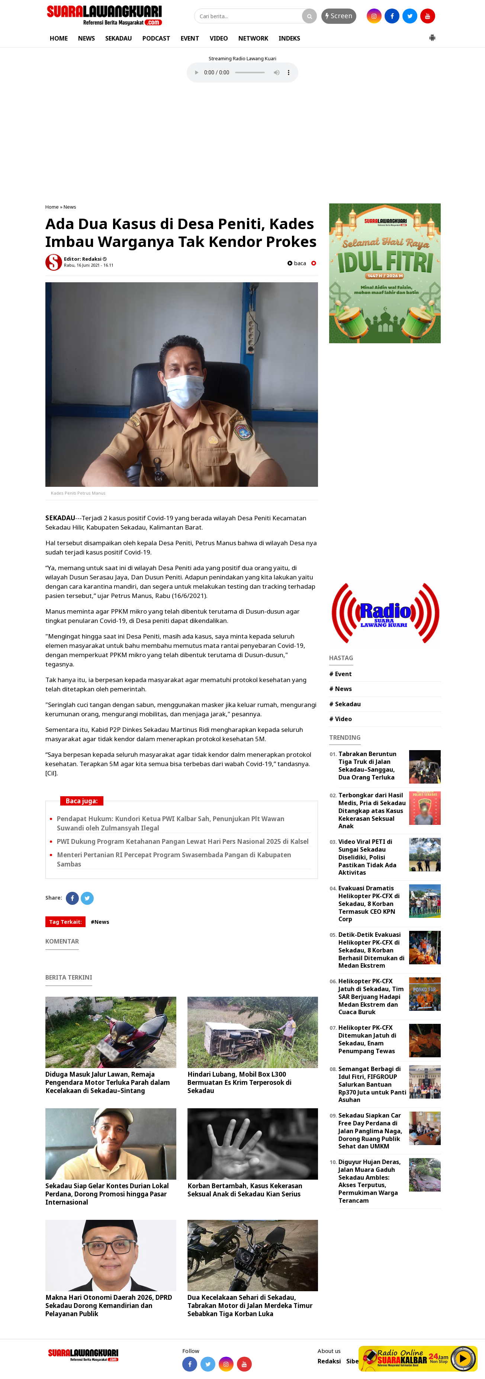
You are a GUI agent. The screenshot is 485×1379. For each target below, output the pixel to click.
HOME (59, 38)
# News (340, 689)
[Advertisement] (242, 144)
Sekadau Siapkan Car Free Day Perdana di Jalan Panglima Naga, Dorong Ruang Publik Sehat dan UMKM (370, 1130)
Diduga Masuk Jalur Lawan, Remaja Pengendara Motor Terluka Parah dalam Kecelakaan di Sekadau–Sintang (107, 1082)
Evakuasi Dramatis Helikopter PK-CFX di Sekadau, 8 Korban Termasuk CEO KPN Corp (369, 903)
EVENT (190, 38)
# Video (340, 719)
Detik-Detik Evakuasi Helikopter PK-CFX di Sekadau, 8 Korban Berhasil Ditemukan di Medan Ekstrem (371, 950)
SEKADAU (118, 38)
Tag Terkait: (65, 921)
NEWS (86, 38)
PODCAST (156, 38)
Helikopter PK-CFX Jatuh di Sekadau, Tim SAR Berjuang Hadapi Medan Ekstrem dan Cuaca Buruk (371, 996)
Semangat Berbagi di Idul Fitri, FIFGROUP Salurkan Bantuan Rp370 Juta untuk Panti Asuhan (372, 1084)
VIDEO (219, 38)
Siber (354, 1361)
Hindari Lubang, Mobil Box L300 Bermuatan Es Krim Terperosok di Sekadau (239, 1082)
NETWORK (253, 38)
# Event (340, 674)
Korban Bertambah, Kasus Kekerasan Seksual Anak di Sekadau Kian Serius (244, 1190)
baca (297, 263)
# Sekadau (345, 704)
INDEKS (289, 38)
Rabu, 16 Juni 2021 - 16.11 (88, 265)
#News (100, 921)
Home (52, 206)
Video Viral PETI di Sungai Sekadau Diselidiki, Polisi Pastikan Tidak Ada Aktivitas (367, 857)
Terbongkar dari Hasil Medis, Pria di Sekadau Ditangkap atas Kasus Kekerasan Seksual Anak (372, 810)
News (70, 206)
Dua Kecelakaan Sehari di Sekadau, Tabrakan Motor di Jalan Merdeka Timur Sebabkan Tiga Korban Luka (249, 1305)
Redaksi (329, 1361)
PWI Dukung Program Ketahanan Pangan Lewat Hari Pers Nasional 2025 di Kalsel (183, 841)
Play (463, 1358)
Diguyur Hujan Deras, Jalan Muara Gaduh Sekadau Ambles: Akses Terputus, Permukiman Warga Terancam (369, 1181)
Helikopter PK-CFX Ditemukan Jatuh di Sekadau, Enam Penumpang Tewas (367, 1039)
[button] (432, 34)
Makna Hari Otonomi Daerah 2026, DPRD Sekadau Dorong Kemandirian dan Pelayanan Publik (108, 1305)
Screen (338, 15)
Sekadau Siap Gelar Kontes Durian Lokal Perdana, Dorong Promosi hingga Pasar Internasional (107, 1194)
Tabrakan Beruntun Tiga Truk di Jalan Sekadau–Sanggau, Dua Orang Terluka (367, 765)
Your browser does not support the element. (242, 72)
